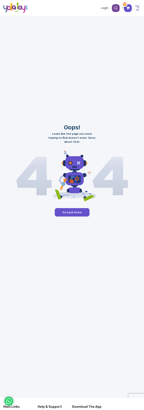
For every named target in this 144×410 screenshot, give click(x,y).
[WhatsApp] (8, 401)
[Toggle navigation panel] (137, 8)
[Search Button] (116, 8)
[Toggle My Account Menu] (105, 8)
